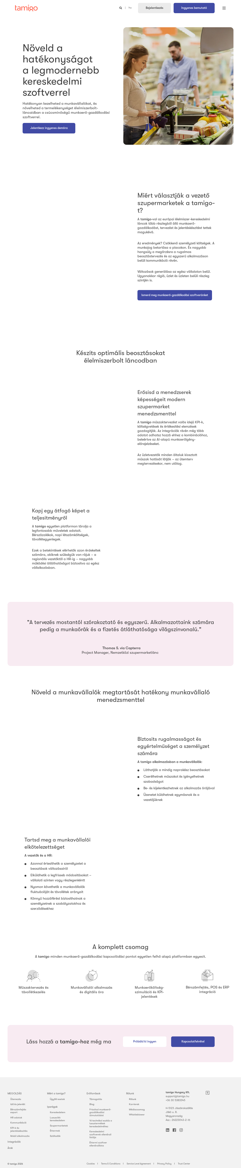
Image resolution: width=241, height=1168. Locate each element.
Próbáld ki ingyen (144, 1041)
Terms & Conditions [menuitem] (110, 1163)
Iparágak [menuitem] (52, 1106)
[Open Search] (121, 7)
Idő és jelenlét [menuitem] (17, 1104)
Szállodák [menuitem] (55, 1136)
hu (130, 7)
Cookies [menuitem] (91, 1163)
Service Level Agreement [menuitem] (139, 1163)
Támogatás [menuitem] (95, 1099)
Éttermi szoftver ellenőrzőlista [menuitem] (98, 1144)
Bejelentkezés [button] (154, 8)
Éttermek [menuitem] (55, 1130)
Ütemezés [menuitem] (15, 1099)
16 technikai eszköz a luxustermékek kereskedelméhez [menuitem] (100, 1123)
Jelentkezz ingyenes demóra (49, 128)
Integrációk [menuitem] (14, 1141)
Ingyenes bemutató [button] (194, 8)
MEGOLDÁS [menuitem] (15, 1093)
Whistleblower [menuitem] (137, 1114)
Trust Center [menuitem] (184, 1163)
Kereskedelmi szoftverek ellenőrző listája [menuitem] (100, 1134)
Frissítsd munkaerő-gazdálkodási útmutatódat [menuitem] (100, 1112)
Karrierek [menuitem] (134, 1104)
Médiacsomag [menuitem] (137, 1109)
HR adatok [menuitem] (16, 1117)
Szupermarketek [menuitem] (59, 1125)
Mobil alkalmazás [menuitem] (20, 1136)
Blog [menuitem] (91, 1104)
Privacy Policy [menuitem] (164, 1163)
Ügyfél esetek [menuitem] (57, 1099)
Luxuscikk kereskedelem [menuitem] (57, 1119)
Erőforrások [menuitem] (93, 1093)
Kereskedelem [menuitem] (57, 1112)
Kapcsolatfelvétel (193, 1041)
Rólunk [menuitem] (130, 1093)
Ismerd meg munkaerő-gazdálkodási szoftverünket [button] (174, 295)
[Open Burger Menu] (224, 8)
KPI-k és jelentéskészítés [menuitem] (18, 1129)
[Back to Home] (26, 8)
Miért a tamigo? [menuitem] (56, 1093)
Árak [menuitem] (10, 1147)
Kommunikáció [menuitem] (18, 1122)
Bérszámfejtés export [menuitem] (18, 1111)
